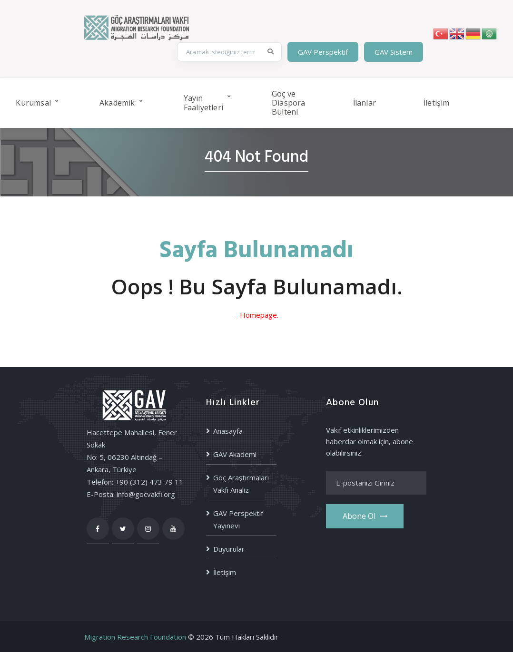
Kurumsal (33, 102)
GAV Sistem (394, 52)
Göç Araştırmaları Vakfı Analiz (241, 484)
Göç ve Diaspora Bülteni (289, 102)
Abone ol (365, 516)
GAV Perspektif (323, 52)
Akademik (117, 102)
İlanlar (364, 102)
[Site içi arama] (220, 51)
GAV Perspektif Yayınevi (238, 519)
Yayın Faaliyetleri (203, 102)
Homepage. (259, 315)
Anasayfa (228, 431)
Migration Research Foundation (135, 637)
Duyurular (229, 549)
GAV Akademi (234, 454)
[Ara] (271, 52)
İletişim (437, 102)
